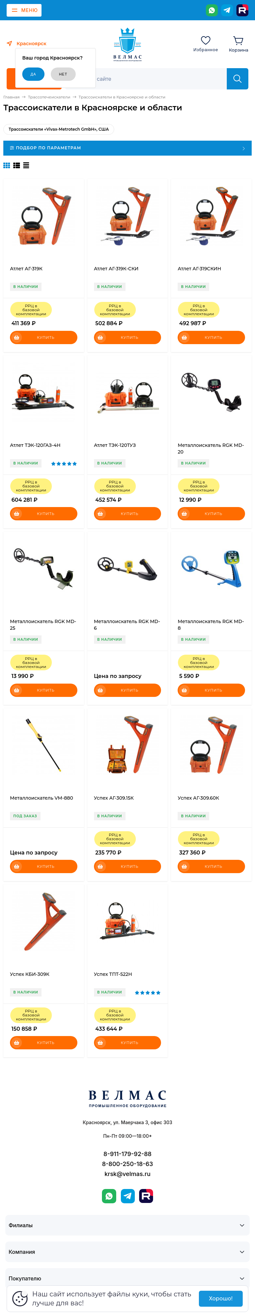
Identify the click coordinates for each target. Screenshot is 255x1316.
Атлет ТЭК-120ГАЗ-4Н (35, 445)
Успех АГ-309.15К (114, 798)
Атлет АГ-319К (26, 269)
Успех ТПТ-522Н (113, 974)
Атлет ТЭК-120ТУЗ (115, 445)
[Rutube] (242, 10)
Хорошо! (220, 1298)
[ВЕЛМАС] (128, 45)
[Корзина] (238, 44)
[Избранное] (205, 44)
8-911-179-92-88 (128, 1153)
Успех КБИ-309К (29, 974)
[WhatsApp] (212, 10)
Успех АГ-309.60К (198, 798)
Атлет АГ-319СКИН (199, 269)
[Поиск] (149, 78)
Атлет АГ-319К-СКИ (116, 269)
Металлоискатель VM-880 (41, 798)
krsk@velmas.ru (128, 1173)
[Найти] (237, 78)
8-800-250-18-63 (127, 1163)
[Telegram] (227, 10)
